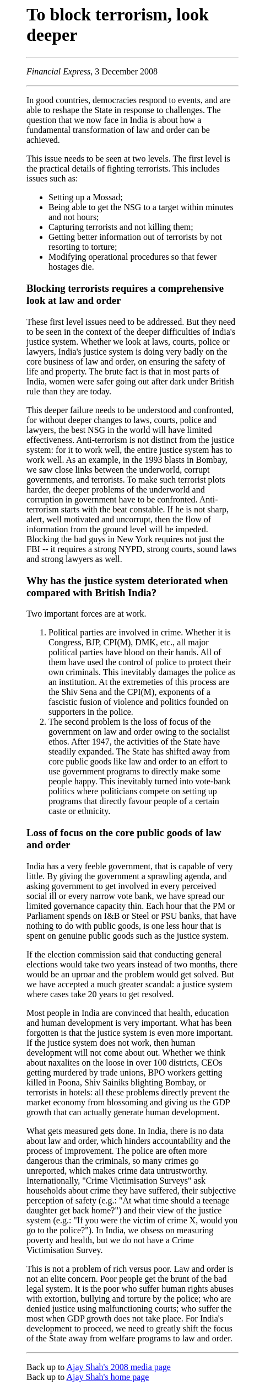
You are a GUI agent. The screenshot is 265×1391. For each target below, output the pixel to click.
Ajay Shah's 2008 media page (118, 1367)
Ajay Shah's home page (107, 1377)
